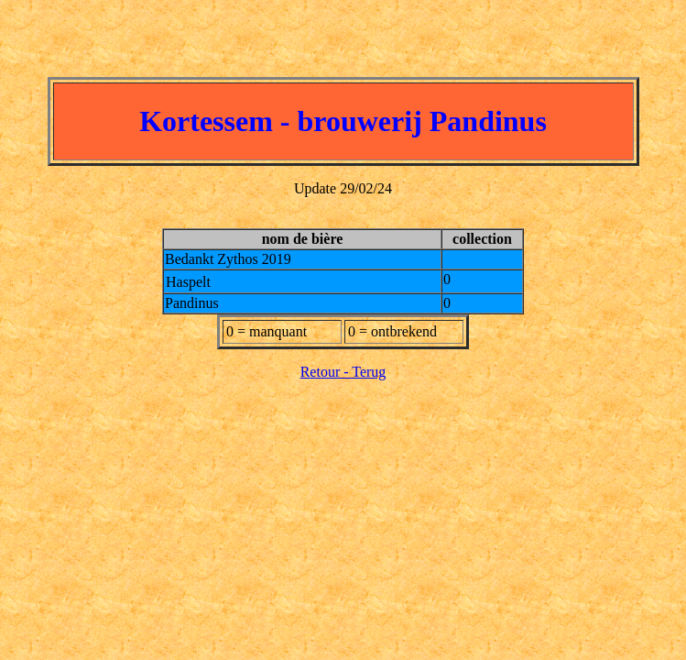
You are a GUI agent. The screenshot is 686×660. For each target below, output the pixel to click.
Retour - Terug (343, 372)
